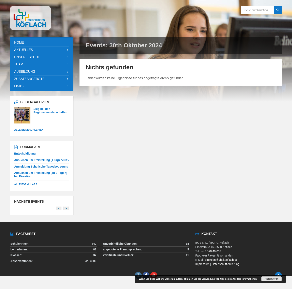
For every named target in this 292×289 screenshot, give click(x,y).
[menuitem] (41, 42)
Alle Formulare (25, 184)
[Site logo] (30, 28)
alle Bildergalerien (28, 129)
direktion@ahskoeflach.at (221, 259)
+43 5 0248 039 (211, 251)
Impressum (202, 264)
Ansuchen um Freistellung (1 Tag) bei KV (41, 160)
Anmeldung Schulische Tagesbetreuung (41, 166)
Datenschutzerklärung (225, 264)
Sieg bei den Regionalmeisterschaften (50, 110)
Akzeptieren (271, 278)
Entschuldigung (25, 153)
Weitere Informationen (245, 279)
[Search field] (261, 10)
